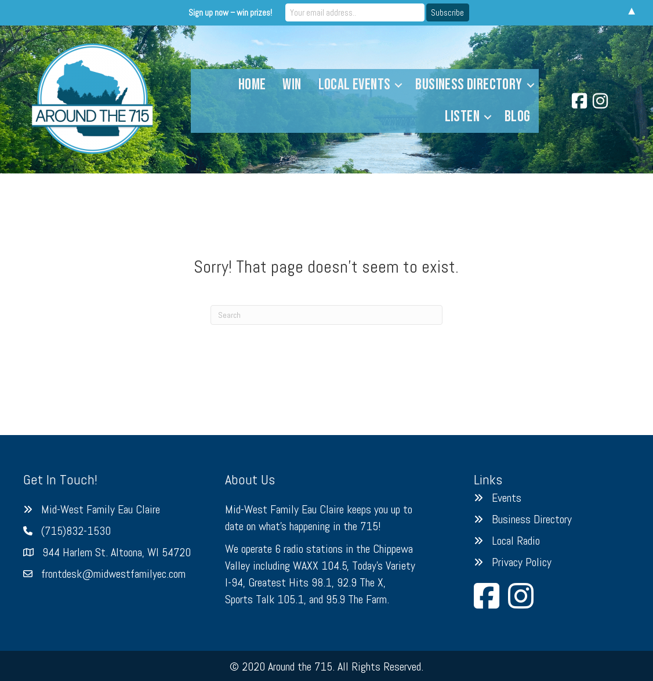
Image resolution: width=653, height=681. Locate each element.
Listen (462, 116)
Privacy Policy (522, 562)
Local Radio (516, 540)
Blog (518, 116)
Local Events (354, 84)
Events (506, 497)
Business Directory (468, 84)
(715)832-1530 (76, 530)
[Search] (326, 315)
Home (252, 84)
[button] (398, 85)
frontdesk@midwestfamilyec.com (113, 573)
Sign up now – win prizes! (230, 12)
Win (291, 84)
